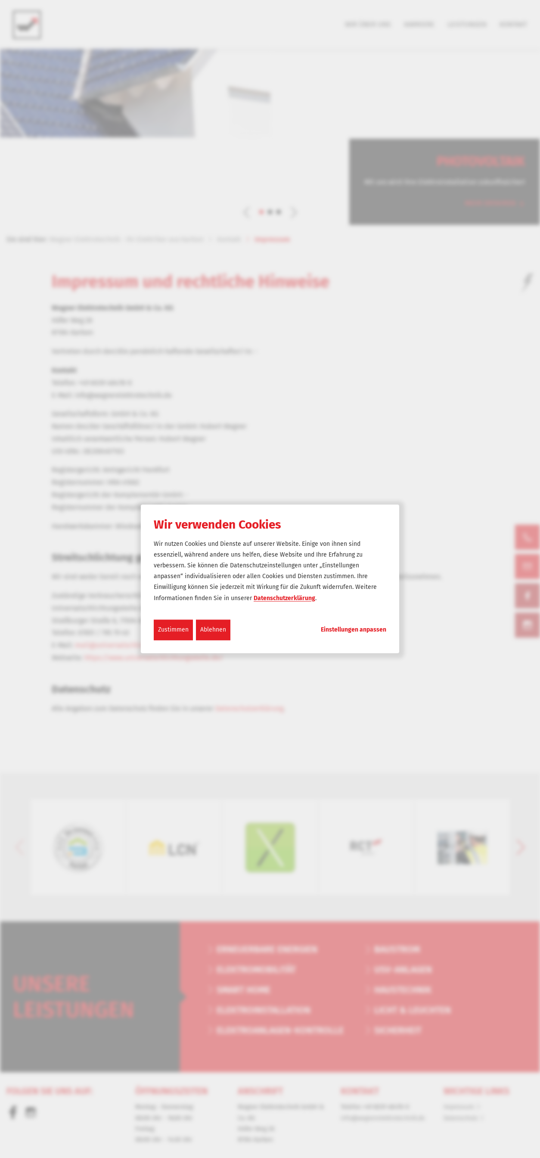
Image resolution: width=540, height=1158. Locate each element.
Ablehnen (213, 629)
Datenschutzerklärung (284, 598)
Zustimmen (173, 629)
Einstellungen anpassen (353, 630)
